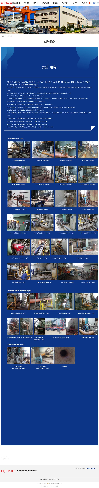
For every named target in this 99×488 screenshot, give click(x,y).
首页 (3, 36)
